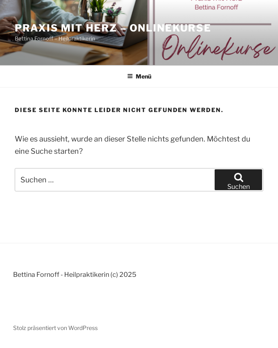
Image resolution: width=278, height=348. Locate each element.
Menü (139, 76)
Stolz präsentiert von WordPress (55, 327)
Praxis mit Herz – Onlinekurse (113, 28)
